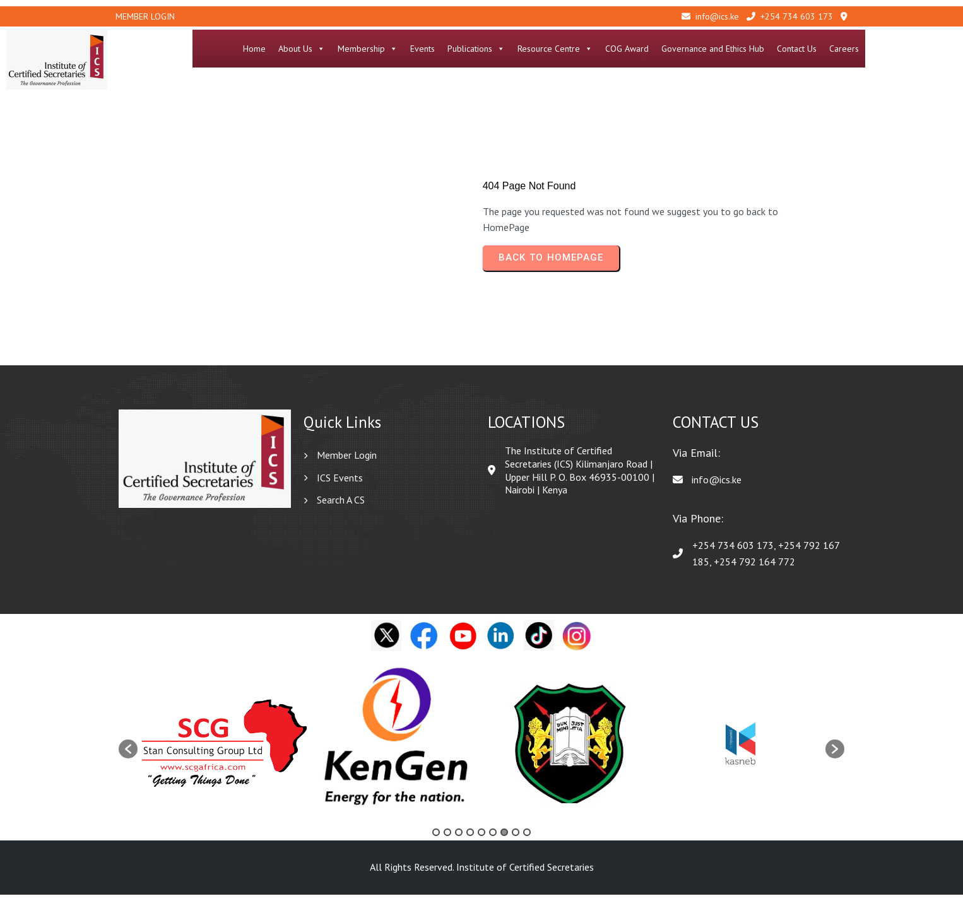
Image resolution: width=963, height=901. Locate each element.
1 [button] (436, 838)
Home (345, 48)
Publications (567, 49)
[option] (224, 749)
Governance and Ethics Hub (804, 48)
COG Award (718, 48)
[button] (128, 755)
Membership (459, 49)
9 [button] (527, 838)
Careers (935, 48)
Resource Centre (646, 49)
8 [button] (515, 838)
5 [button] (481, 838)
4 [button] (470, 838)
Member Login (145, 16)
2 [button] (447, 838)
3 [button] (459, 838)
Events (514, 48)
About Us (393, 49)
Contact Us (888, 48)
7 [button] (504, 838)
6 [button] (493, 838)
